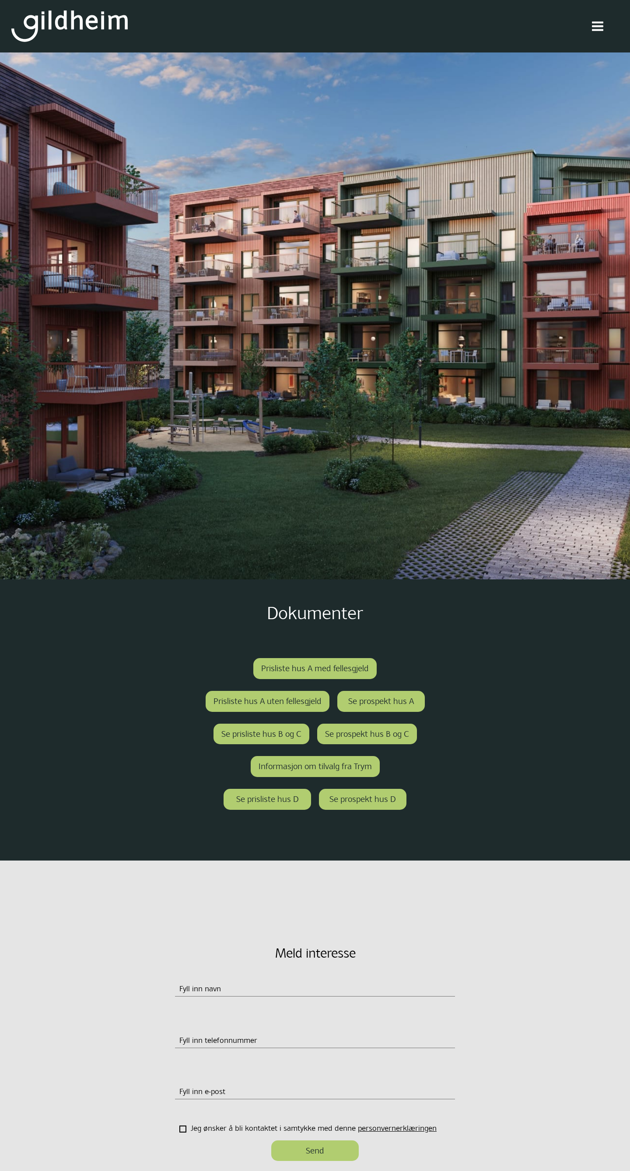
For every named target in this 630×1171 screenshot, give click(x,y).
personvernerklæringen (397, 1128)
